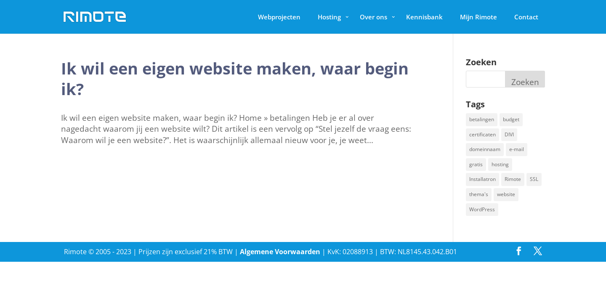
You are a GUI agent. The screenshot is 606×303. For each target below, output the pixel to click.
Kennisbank (424, 17)
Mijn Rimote (478, 17)
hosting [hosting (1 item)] (500, 164)
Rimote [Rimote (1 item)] (513, 179)
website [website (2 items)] (506, 194)
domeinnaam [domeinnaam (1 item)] (484, 149)
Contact (526, 17)
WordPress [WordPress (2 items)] (482, 209)
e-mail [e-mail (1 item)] (516, 149)
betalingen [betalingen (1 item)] (481, 119)
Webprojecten (279, 17)
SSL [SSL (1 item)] (534, 179)
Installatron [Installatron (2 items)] (482, 179)
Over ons (373, 17)
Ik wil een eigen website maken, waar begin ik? (235, 78)
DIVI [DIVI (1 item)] (509, 134)
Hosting (329, 17)
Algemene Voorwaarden (280, 251)
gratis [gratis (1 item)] (476, 164)
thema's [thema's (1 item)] (478, 194)
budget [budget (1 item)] (511, 119)
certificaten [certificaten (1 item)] (482, 134)
